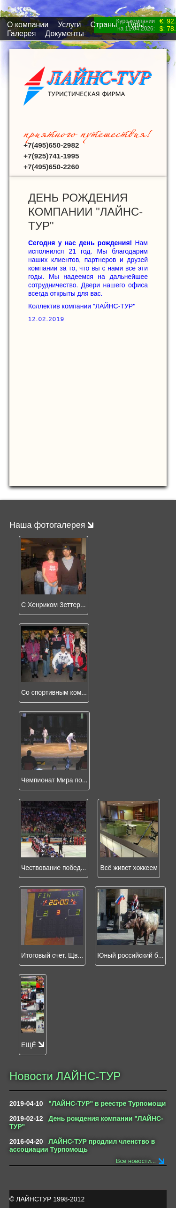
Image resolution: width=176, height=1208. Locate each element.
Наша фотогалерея (51, 525)
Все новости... (136, 1161)
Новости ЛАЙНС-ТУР (65, 1076)
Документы (64, 34)
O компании (27, 25)
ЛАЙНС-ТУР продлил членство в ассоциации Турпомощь (82, 1145)
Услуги (69, 25)
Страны (103, 25)
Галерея (21, 34)
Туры (135, 25)
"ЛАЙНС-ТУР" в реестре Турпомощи (107, 1103)
